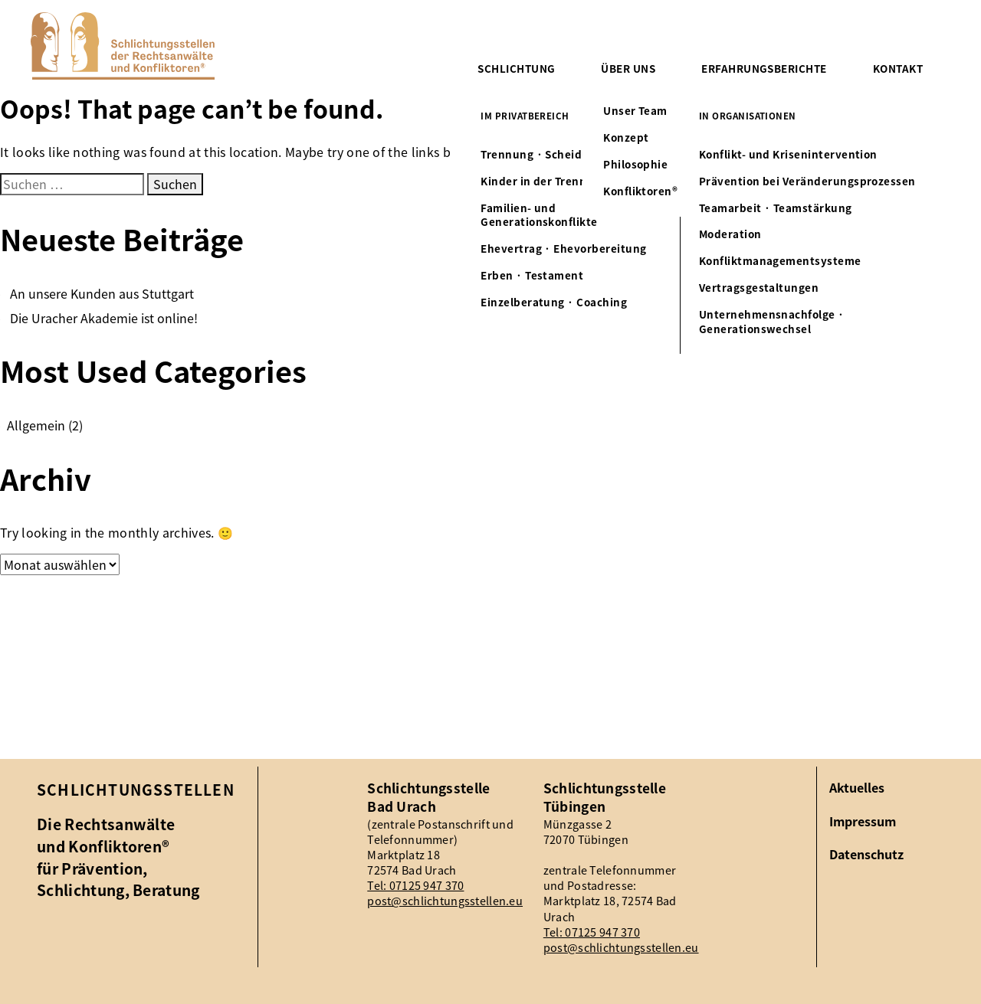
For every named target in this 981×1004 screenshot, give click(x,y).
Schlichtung (516, 68)
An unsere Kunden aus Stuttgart (102, 293)
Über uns (628, 68)
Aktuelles (856, 787)
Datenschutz (866, 854)
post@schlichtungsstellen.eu (445, 900)
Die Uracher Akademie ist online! (104, 318)
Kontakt (898, 68)
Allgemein (36, 425)
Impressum (862, 821)
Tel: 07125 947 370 (415, 885)
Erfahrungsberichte (763, 68)
